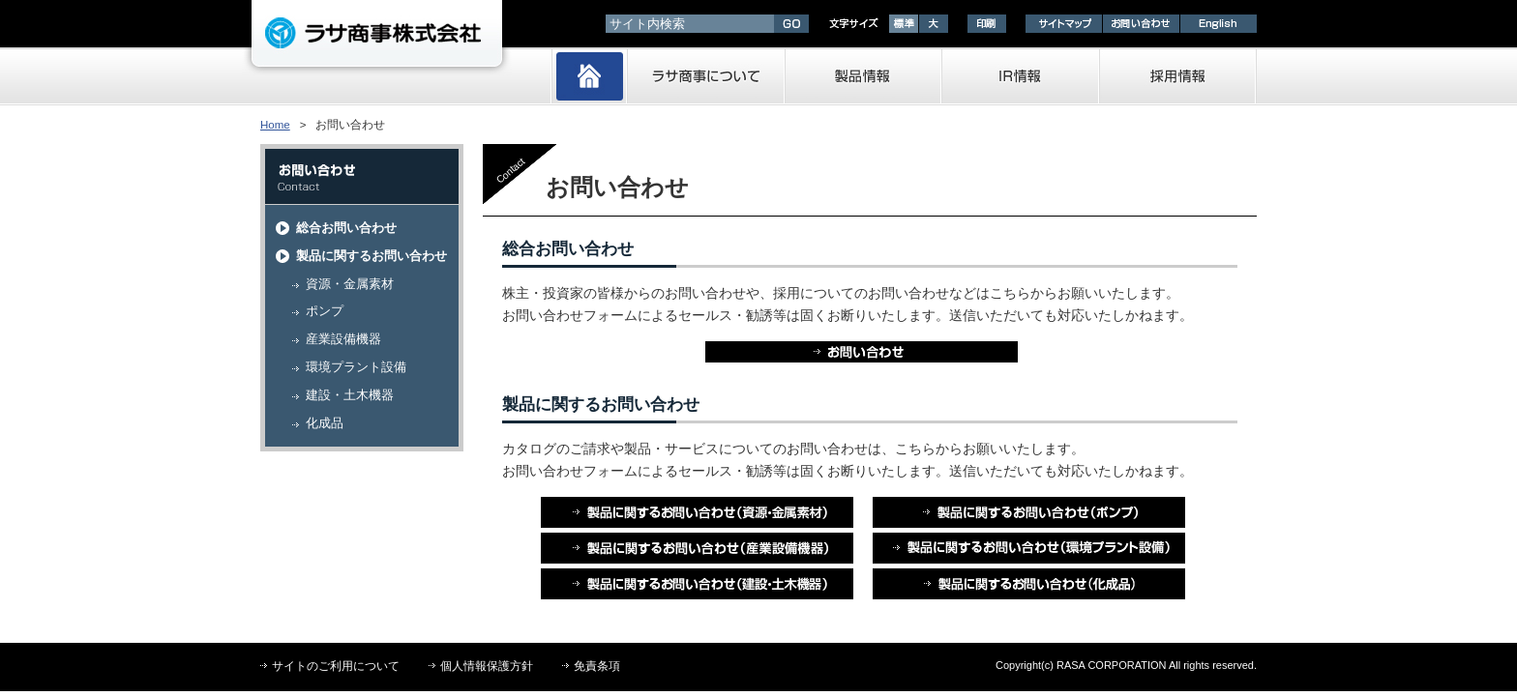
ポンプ (324, 311)
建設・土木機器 (350, 395)
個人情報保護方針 (486, 666)
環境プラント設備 (356, 367)
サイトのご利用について (336, 666)
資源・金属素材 (350, 283)
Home (275, 124)
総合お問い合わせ (346, 227)
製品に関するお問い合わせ (371, 255)
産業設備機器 (343, 339)
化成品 (324, 423)
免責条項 (597, 666)
